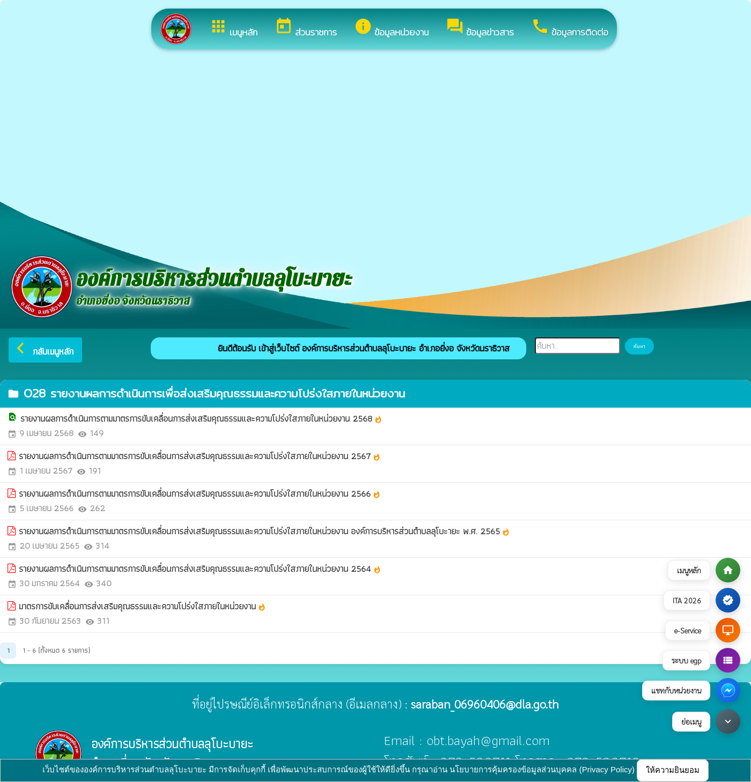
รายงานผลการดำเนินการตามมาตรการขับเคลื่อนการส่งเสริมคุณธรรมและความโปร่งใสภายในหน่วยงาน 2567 (200, 456)
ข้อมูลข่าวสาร (480, 28)
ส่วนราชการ (306, 28)
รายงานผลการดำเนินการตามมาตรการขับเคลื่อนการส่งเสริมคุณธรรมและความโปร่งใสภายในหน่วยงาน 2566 (200, 494)
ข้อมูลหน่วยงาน (391, 28)
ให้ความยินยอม (673, 769)
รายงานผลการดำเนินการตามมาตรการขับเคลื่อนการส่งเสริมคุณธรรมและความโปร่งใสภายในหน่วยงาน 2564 (200, 569)
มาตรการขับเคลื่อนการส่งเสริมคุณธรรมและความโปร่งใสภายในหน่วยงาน (142, 607)
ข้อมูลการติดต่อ (569, 28)
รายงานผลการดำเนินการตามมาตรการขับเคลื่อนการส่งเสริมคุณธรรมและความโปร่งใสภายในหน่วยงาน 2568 (201, 419)
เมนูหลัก (233, 28)
